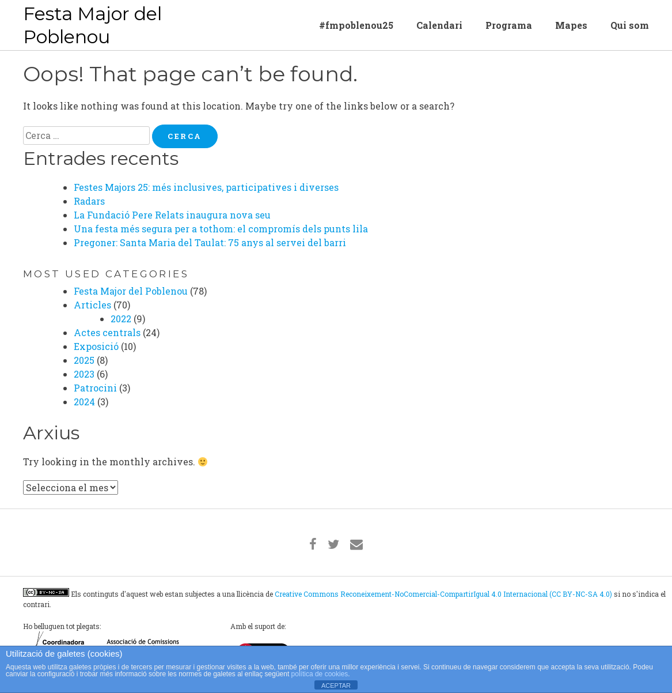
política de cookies (319, 674)
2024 (84, 402)
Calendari (439, 25)
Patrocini (95, 388)
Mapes (571, 25)
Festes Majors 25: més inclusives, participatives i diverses (206, 187)
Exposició (96, 346)
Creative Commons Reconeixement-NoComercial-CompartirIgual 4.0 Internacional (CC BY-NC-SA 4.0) (443, 593)
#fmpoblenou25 (356, 25)
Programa (508, 25)
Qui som (629, 25)
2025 (84, 360)
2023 (84, 374)
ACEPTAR (336, 685)
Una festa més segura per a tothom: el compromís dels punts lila (221, 229)
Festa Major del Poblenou (92, 25)
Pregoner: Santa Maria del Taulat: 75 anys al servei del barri (210, 242)
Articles (92, 305)
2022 (121, 318)
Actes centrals (107, 332)
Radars (89, 201)
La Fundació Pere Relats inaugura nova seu (172, 215)
